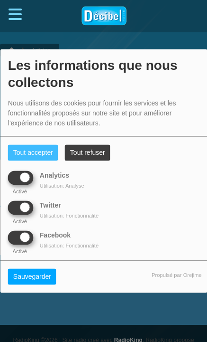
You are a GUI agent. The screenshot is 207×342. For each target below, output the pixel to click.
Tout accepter (33, 153)
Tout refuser (87, 153)
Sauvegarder (32, 277)
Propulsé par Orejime (177, 275)
